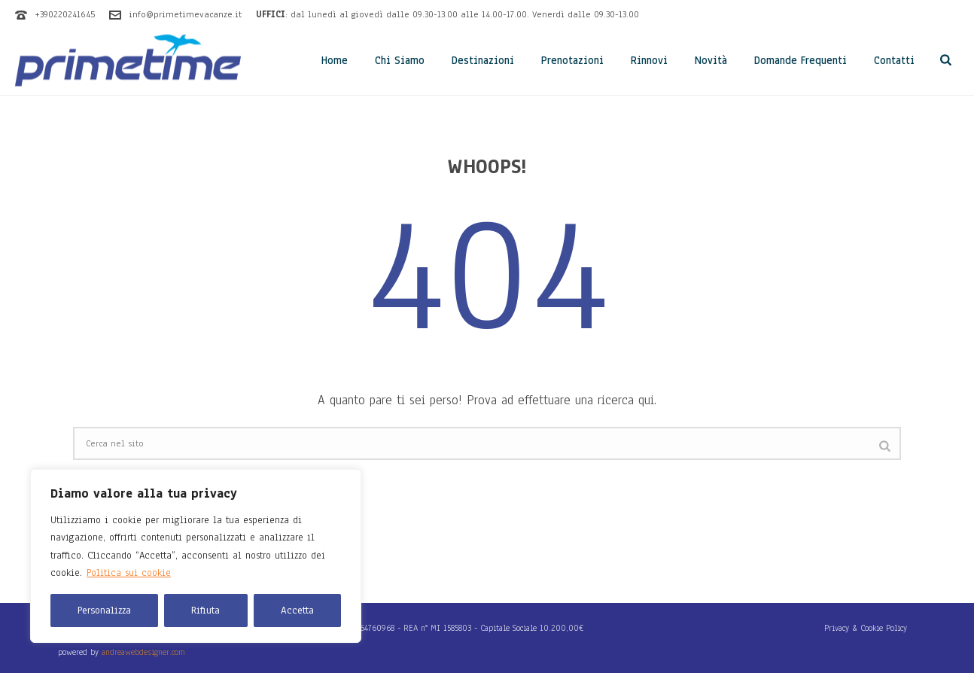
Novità (711, 60)
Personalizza (104, 610)
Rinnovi (649, 60)
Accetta (297, 610)
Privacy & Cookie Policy (865, 628)
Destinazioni (483, 60)
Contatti (894, 60)
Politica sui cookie (129, 573)
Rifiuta (205, 610)
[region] (195, 556)
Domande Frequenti (800, 60)
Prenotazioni (572, 60)
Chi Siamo (400, 60)
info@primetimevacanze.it (185, 14)
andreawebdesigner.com (143, 652)
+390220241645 (65, 14)
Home (334, 60)
